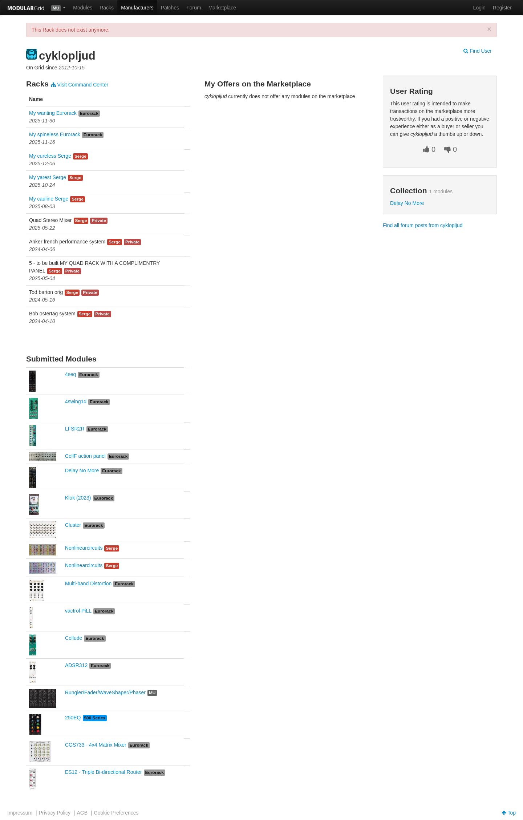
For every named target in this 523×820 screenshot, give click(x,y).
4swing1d (75, 401)
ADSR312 (76, 665)
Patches (170, 8)
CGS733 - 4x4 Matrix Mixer (95, 745)
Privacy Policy (54, 813)
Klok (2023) (78, 498)
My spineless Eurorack (54, 134)
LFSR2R (75, 429)
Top (509, 813)
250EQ (73, 717)
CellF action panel (85, 456)
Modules (82, 8)
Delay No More (82, 470)
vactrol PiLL (78, 611)
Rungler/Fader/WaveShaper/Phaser (105, 692)
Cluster (73, 525)
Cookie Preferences (116, 813)
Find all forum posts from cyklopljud (422, 225)
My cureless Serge (50, 156)
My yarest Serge (47, 177)
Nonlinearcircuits (83, 548)
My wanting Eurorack (53, 113)
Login (479, 8)
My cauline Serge (48, 199)
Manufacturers (137, 8)
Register (502, 8)
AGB (82, 813)
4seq (70, 374)
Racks (107, 8)
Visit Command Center (79, 85)
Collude (73, 638)
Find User (477, 51)
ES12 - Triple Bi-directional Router (103, 772)
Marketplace (222, 8)
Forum (193, 8)
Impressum (19, 813)
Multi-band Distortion (88, 583)
